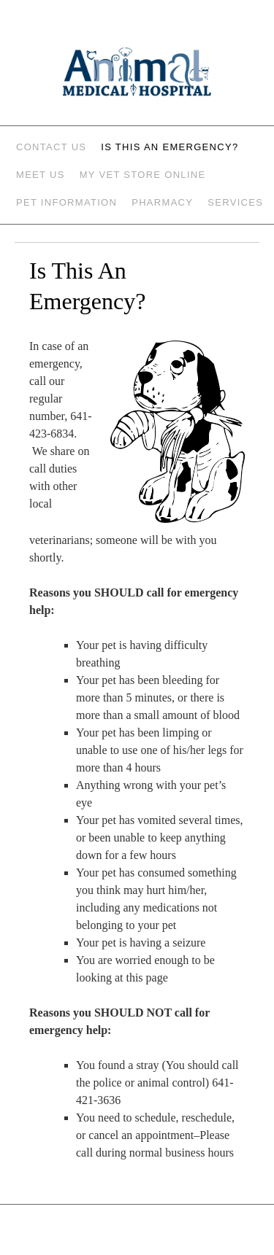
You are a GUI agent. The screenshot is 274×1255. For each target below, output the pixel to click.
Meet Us (40, 174)
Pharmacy (162, 202)
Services (235, 202)
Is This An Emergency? (169, 146)
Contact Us (51, 146)
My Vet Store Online (143, 174)
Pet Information (66, 202)
